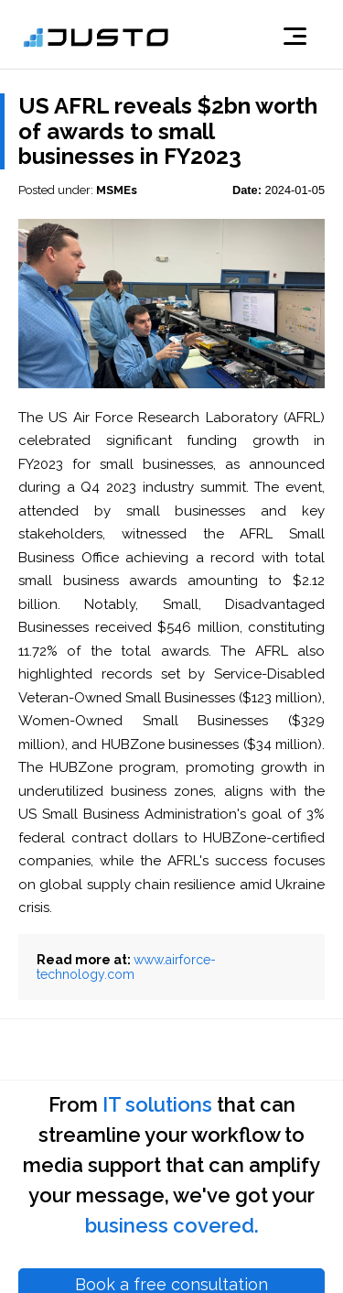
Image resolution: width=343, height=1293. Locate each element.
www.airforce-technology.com (126, 967)
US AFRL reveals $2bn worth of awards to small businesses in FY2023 (167, 130)
